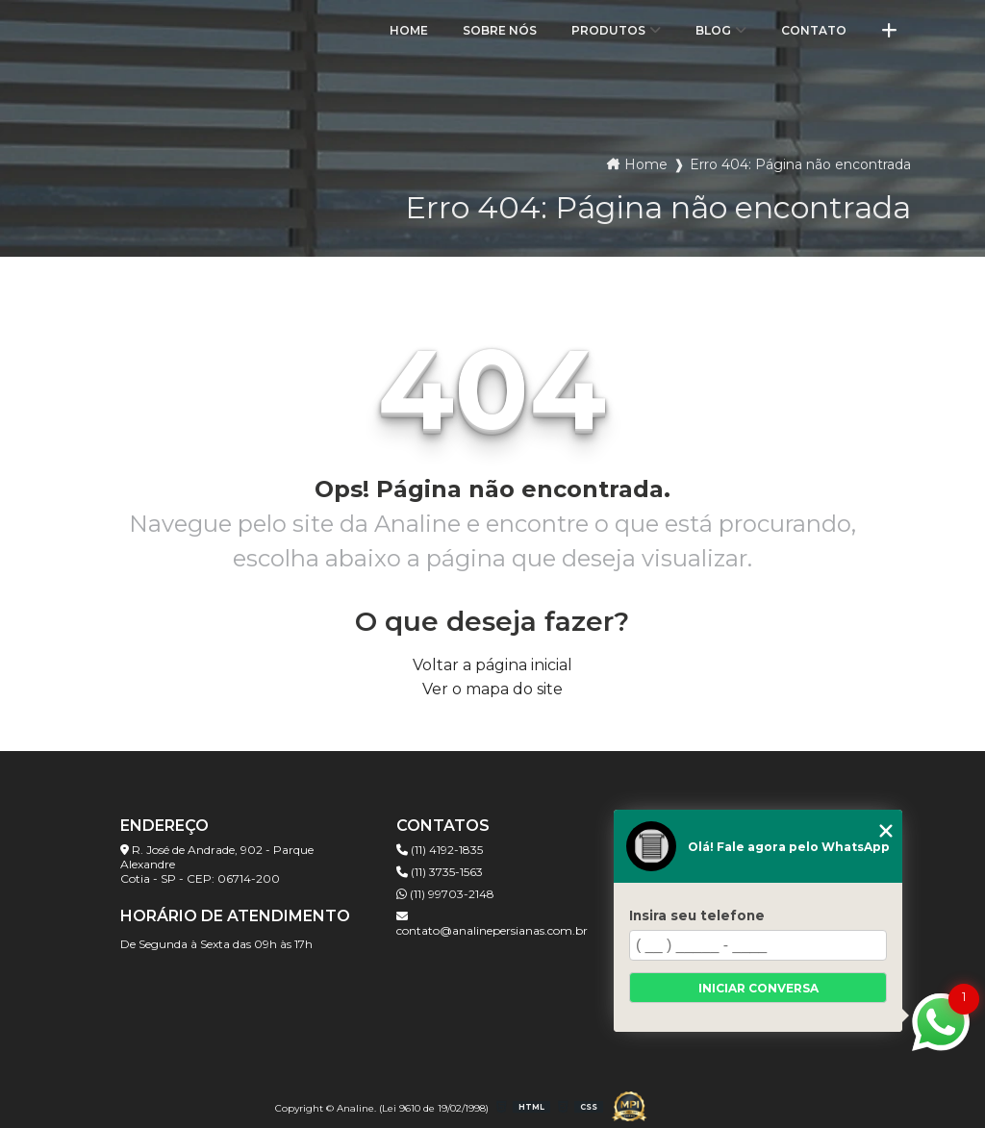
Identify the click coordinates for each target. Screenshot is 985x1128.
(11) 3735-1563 (439, 872)
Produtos (608, 30)
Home (409, 30)
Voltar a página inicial (492, 665)
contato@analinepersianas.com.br (492, 924)
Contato (813, 30)
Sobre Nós (500, 30)
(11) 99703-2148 (445, 894)
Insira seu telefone (697, 915)
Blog (713, 30)
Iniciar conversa (758, 988)
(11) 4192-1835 (439, 849)
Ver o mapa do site (492, 689)
